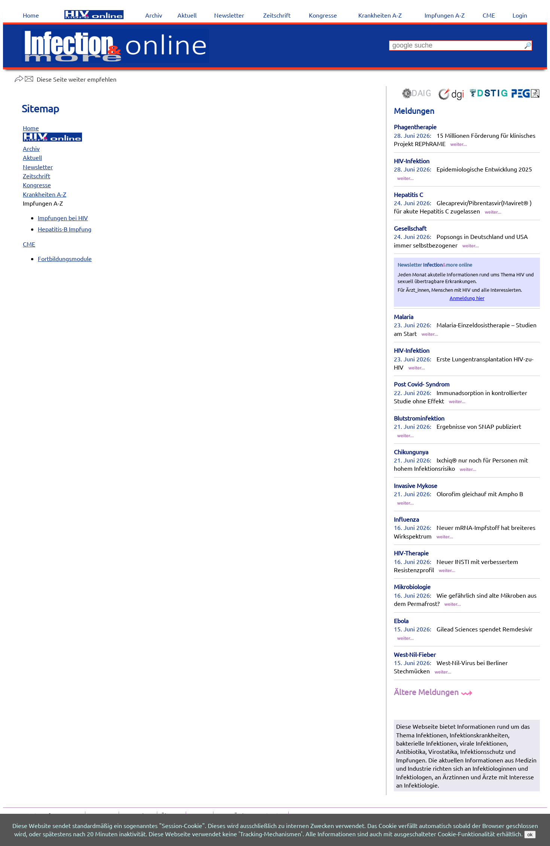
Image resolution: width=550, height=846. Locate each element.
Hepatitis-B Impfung (64, 229)
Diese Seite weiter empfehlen (65, 79)
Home (31, 127)
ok (529, 834)
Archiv (31, 148)
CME (29, 244)
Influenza (406, 519)
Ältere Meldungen (434, 692)
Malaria (403, 316)
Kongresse (37, 184)
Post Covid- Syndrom (422, 384)
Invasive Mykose (415, 485)
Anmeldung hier (467, 298)
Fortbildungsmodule (65, 258)
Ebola (401, 620)
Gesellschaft (410, 228)
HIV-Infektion (411, 160)
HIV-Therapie (411, 553)
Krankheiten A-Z (44, 194)
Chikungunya (411, 451)
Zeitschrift (36, 175)
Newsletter (38, 166)
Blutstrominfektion (419, 418)
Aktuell (32, 157)
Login (520, 15)
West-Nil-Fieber (415, 654)
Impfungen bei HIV (63, 217)
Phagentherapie (415, 126)
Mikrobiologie (412, 586)
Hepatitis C (408, 194)
